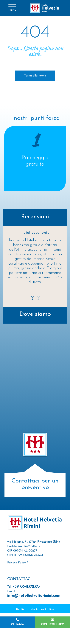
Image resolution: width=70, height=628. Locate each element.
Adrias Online (45, 609)
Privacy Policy (16, 562)
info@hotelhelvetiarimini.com (33, 596)
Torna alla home (35, 75)
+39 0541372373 (26, 587)
